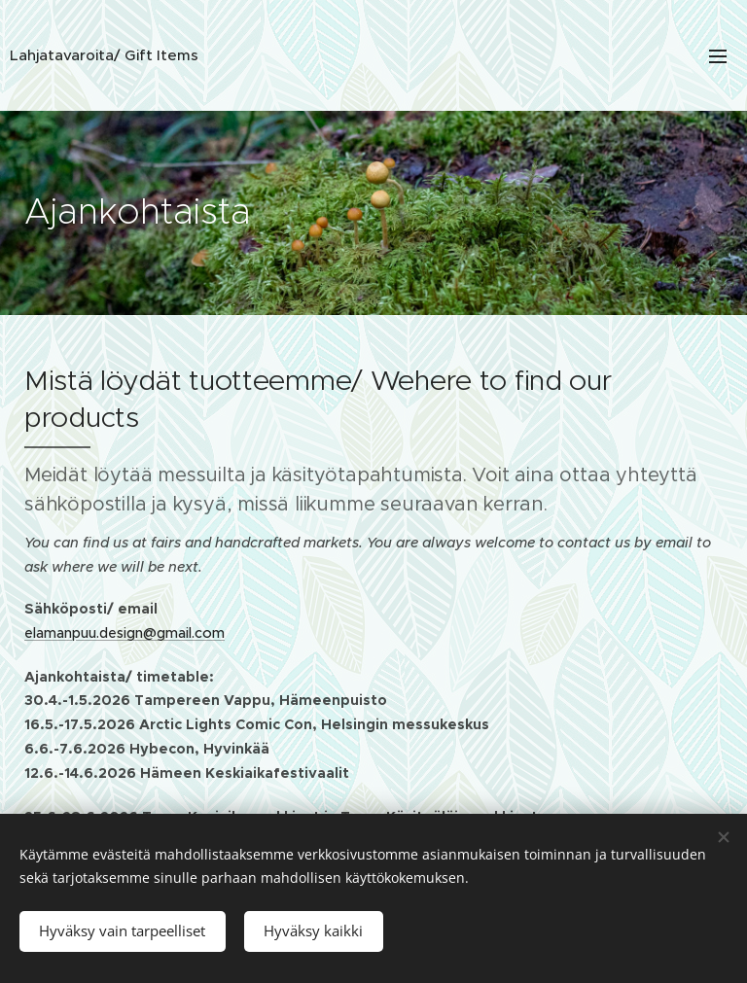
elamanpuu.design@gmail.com (124, 633)
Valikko (718, 56)
